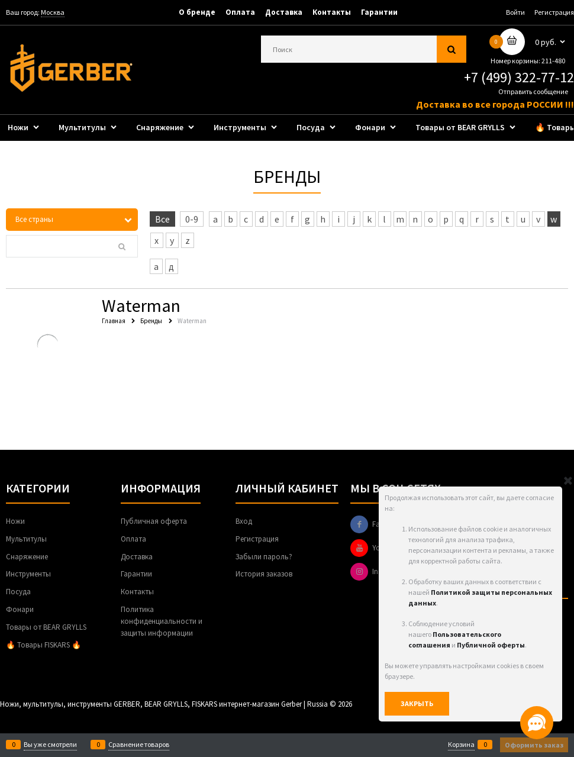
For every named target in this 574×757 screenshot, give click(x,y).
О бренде (197, 12)
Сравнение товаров (138, 744)
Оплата (240, 12)
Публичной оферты (491, 644)
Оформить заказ (534, 744)
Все (162, 219)
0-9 (191, 219)
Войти (515, 12)
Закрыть (417, 703)
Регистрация (554, 12)
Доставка (283, 12)
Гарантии (379, 12)
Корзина (461, 744)
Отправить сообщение (533, 91)
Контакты (331, 12)
